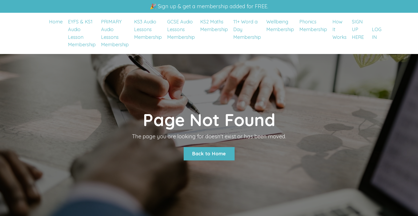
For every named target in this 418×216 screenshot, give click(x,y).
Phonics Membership (313, 25)
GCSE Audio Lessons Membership (181, 29)
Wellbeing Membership (280, 25)
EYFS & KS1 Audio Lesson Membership (82, 33)
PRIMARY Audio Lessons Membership (115, 33)
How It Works (339, 29)
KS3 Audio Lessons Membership (148, 29)
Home (56, 22)
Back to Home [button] (209, 154)
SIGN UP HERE (358, 29)
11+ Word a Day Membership (247, 29)
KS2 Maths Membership (214, 25)
